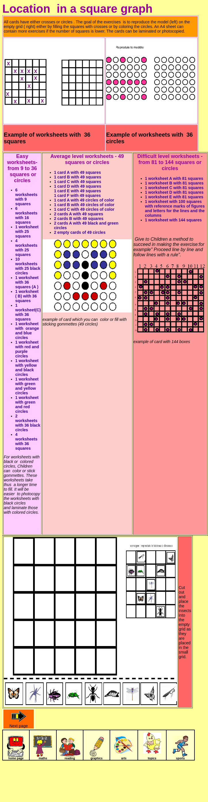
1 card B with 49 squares (77, 177)
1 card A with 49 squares (77, 172)
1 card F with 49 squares (77, 195)
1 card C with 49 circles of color (84, 209)
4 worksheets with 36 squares (26, 441)
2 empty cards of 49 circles (80, 232)
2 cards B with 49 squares (79, 218)
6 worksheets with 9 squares (26, 197)
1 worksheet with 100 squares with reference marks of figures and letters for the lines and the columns (175, 208)
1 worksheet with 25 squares (27, 231)
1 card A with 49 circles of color (84, 200)
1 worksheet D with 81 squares (174, 192)
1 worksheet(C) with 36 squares (28, 312)
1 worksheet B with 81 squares (174, 183)
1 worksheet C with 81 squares (174, 187)
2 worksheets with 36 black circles (27, 423)
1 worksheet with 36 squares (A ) (28, 282)
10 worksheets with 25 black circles (27, 266)
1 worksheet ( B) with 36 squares (27, 296)
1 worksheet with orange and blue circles (27, 330)
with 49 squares (85, 191)
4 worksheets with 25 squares (26, 247)
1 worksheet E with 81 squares (174, 197)
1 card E (62, 191)
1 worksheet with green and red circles (27, 404)
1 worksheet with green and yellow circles (27, 386)
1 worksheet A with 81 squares (174, 178)
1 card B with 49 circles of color (84, 204)
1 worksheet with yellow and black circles (27, 367)
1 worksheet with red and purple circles (27, 349)
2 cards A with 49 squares (78, 214)
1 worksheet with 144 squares (173, 220)
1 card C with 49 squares (77, 181)
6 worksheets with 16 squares (26, 215)
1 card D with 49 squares (77, 186)
